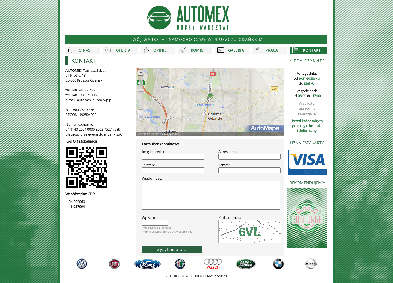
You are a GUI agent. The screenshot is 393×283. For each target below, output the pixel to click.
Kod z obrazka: (230, 217)
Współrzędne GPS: (80, 193)
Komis (197, 50)
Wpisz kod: (150, 217)
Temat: (224, 164)
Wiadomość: (152, 178)
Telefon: (148, 164)
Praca (272, 50)
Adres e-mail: (228, 151)
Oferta (123, 50)
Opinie (160, 50)
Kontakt (312, 50)
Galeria (236, 50)
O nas (84, 50)
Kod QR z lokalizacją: (82, 141)
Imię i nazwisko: (154, 151)
